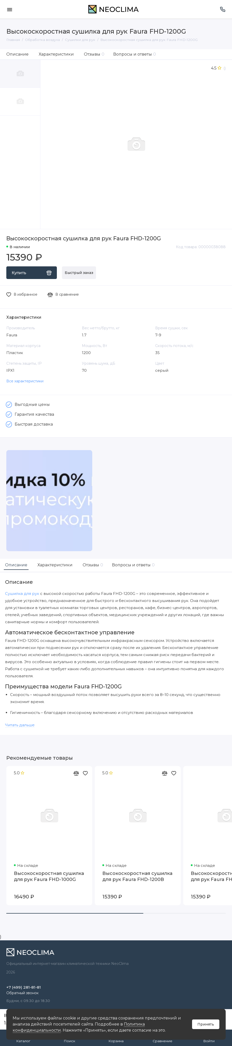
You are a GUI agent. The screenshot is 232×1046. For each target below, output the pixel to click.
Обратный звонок (22, 993)
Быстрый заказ (79, 272)
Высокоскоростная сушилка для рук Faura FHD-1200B (137, 876)
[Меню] (9, 9)
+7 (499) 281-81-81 (23, 987)
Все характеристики (24, 381)
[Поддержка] (222, 9)
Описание (17, 54)
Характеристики (56, 54)
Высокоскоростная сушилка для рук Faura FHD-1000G (49, 876)
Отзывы (94, 54)
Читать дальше (20, 725)
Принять (205, 1024)
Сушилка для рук (22, 593)
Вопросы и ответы (134, 54)
